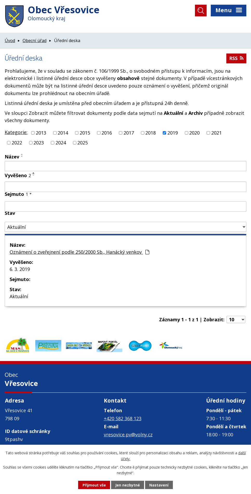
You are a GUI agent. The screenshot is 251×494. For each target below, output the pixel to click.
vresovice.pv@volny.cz (128, 434)
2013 (41, 133)
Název (12, 156)
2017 (129, 133)
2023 (38, 142)
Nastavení (158, 485)
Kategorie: (16, 132)
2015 (85, 133)
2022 (17, 142)
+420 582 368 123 (122, 418)
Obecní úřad (34, 40)
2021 (216, 133)
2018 (150, 133)
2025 (82, 142)
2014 (63, 133)
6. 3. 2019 (20, 269)
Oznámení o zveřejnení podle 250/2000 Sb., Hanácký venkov (79, 252)
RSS (236, 58)
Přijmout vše (94, 485)
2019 (172, 133)
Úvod (10, 40)
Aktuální (19, 296)
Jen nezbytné (127, 485)
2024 (61, 142)
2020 (194, 133)
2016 (106, 133)
